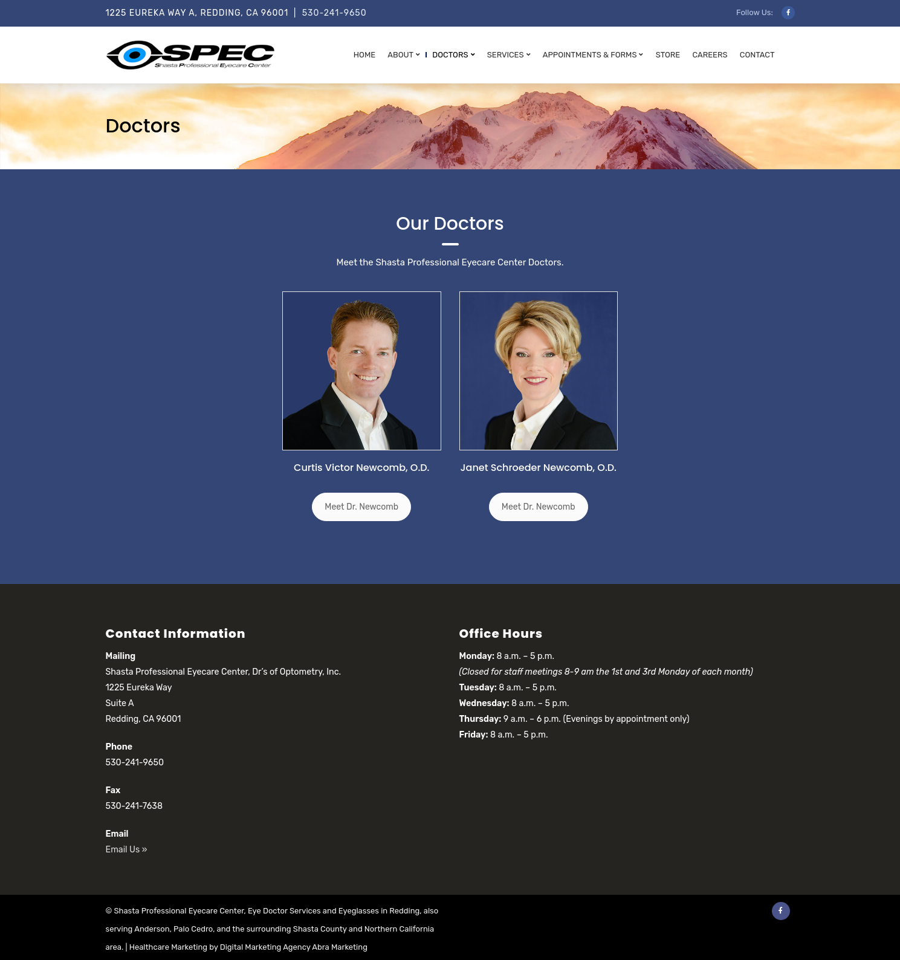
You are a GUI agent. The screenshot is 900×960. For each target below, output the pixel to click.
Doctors (450, 54)
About (400, 54)
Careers (709, 54)
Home (364, 54)
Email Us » (126, 850)
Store (668, 54)
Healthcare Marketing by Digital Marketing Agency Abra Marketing (248, 947)
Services (505, 54)
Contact (757, 54)
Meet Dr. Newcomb (361, 507)
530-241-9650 (334, 13)
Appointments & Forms (590, 54)
